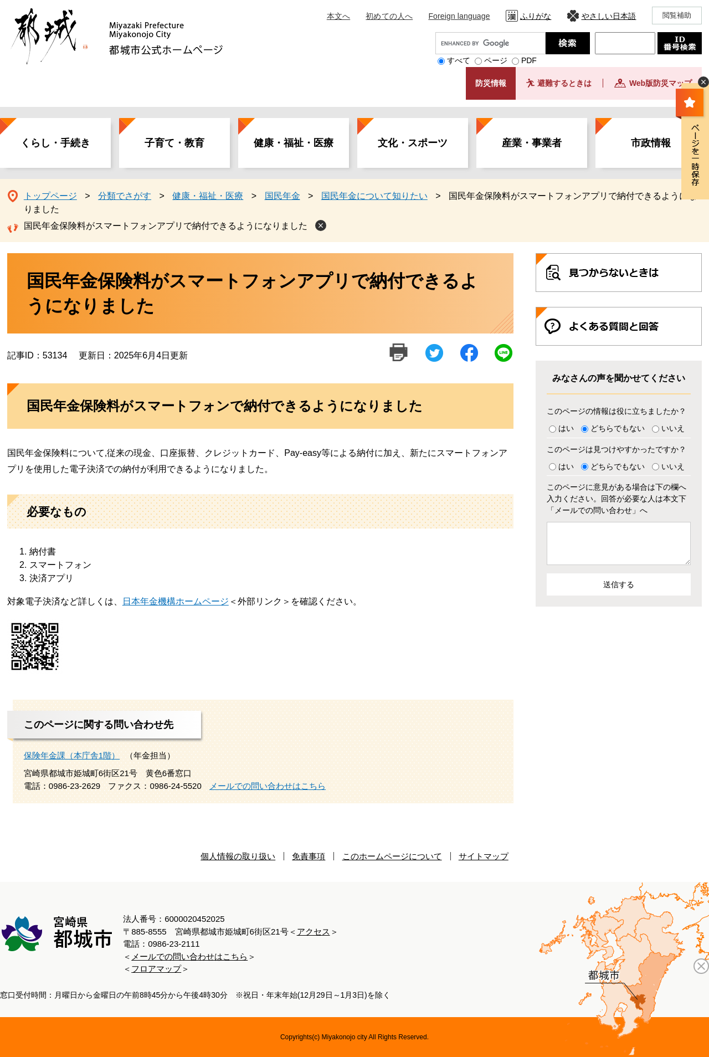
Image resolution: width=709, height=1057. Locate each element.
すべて (458, 60)
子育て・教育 (174, 142)
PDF (529, 60)
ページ (495, 60)
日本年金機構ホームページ (175, 601)
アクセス (313, 931)
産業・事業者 (532, 142)
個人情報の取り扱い (238, 856)
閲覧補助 (677, 15)
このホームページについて (392, 856)
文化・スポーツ (413, 142)
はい (566, 428)
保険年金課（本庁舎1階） (72, 755)
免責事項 (308, 856)
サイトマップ (483, 856)
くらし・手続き (55, 142)
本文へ (338, 16)
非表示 (703, 82)
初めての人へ (389, 16)
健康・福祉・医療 (293, 142)
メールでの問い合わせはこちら (267, 786)
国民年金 (282, 196)
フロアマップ (156, 968)
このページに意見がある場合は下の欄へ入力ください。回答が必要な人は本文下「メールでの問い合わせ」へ (616, 499)
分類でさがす (124, 196)
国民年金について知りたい (374, 196)
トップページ (50, 196)
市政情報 (651, 142)
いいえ (673, 428)
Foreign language (459, 16)
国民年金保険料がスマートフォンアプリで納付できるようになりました (165, 225)
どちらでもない (617, 428)
